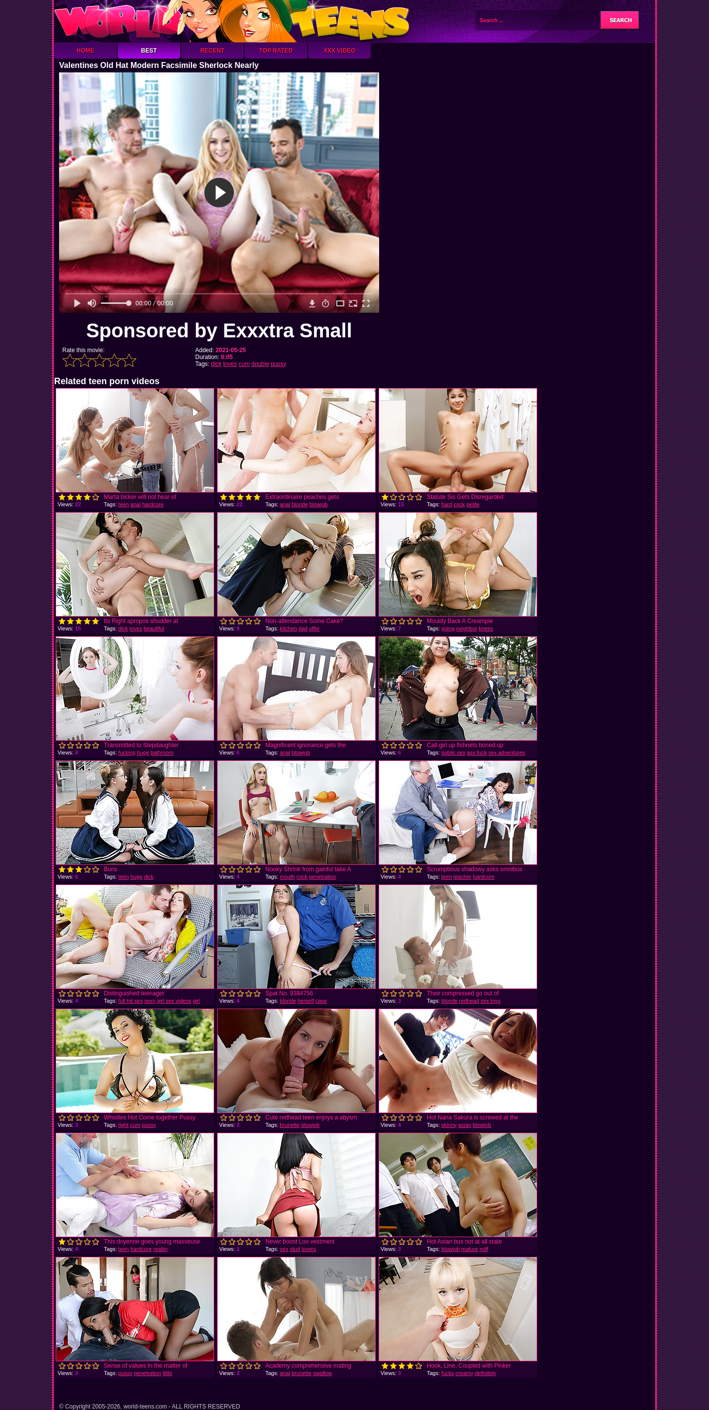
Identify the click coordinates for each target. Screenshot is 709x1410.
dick (216, 364)
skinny (448, 1125)
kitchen (288, 628)
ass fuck (476, 752)
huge (143, 752)
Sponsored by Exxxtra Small (219, 330)
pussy (278, 364)
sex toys (490, 1001)
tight (123, 1125)
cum (244, 364)
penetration (322, 877)
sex (284, 1249)
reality (160, 1249)
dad (302, 628)
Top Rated (275, 50)
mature (469, 1249)
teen (123, 504)
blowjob (318, 504)
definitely (485, 1373)
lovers (308, 1249)
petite (473, 504)
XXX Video (339, 50)
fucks (447, 1373)
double (260, 364)
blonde (299, 504)
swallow (322, 1373)
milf (484, 1249)
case (321, 1001)
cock (459, 504)
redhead (469, 1001)
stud (295, 1249)
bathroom (162, 752)
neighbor (466, 628)
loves (230, 364)
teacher (462, 877)
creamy (464, 1373)
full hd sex (130, 1001)
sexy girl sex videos (167, 1001)
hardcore (152, 504)
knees (486, 628)
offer (314, 628)
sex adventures (506, 752)
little (167, 1373)
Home (86, 50)
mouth (287, 877)
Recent (212, 50)
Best (149, 50)
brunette (289, 1125)
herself (305, 1001)
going (447, 628)
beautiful (154, 628)
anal (135, 504)
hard (446, 504)
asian (464, 1125)
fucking (126, 752)
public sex (453, 752)
